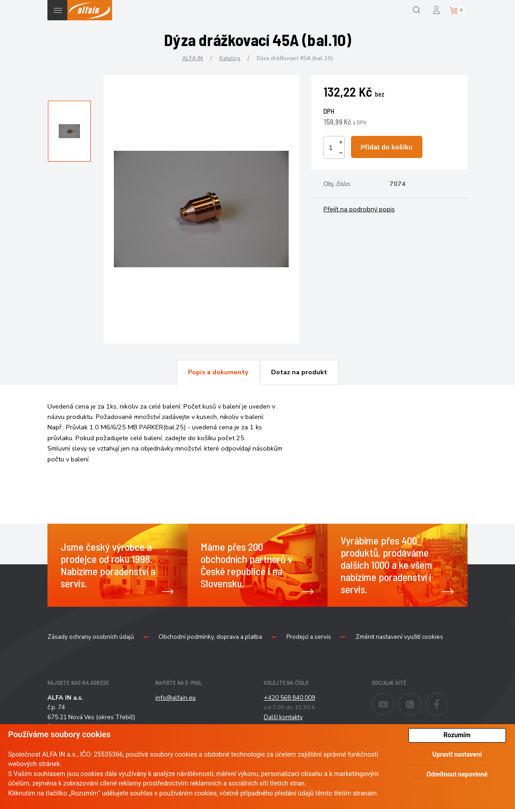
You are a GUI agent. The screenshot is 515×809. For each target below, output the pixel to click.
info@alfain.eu (175, 697)
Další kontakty (283, 717)
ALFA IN (192, 58)
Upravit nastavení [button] (457, 754)
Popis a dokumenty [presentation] (218, 372)
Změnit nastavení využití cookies (399, 637)
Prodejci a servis (308, 637)
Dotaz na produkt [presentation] (299, 372)
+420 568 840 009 (289, 697)
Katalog (230, 58)
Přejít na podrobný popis (359, 209)
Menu (57, 10)
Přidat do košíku (386, 147)
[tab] (218, 372)
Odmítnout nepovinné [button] (456, 774)
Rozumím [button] (457, 735)
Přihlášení (437, 10)
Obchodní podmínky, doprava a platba (210, 637)
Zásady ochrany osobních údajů (90, 637)
